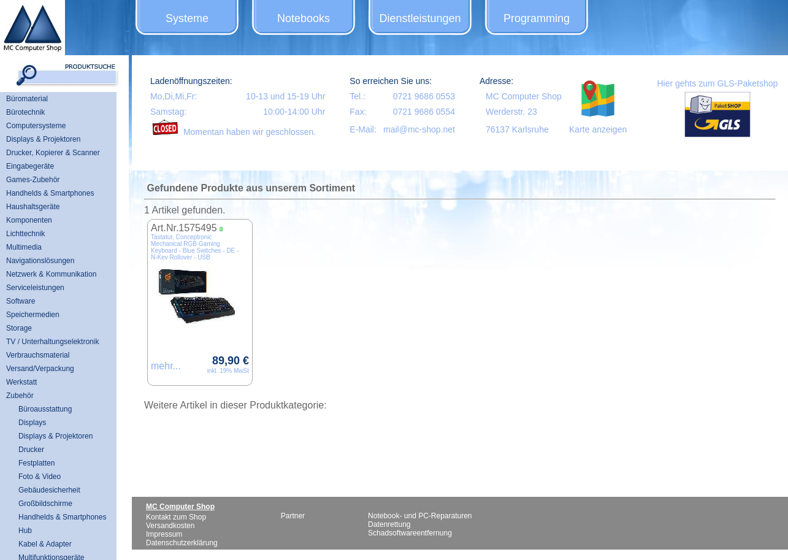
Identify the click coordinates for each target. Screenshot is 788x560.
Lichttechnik (25, 233)
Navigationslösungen (40, 260)
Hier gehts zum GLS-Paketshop (717, 83)
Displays (32, 422)
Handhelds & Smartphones (50, 193)
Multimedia (24, 247)
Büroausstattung (45, 409)
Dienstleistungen (420, 18)
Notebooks (303, 18)
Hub (25, 530)
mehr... (166, 366)
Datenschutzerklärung (182, 543)
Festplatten (36, 463)
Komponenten (29, 220)
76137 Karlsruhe (517, 129)
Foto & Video (39, 476)
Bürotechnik (25, 112)
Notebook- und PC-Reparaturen (420, 516)
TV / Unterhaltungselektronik (52, 341)
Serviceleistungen (35, 287)
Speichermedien (32, 314)
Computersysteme (36, 125)
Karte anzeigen (598, 129)
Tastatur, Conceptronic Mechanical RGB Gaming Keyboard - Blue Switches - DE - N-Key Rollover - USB (195, 247)
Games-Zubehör (32, 179)
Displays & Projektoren (43, 139)
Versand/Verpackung (40, 368)
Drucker (31, 449)
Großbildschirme (45, 503)
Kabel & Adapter (45, 544)
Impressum (164, 534)
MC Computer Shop (524, 96)
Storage (19, 328)
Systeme (187, 18)
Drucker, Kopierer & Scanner (53, 152)
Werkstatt (21, 382)
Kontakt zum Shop (176, 517)
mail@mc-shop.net (419, 129)
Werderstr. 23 (511, 112)
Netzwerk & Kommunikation (51, 274)
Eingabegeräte (30, 166)
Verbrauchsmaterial (37, 355)
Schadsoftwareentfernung (410, 533)
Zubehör (20, 395)
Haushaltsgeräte (32, 206)
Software (20, 301)
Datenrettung (389, 524)
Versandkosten (170, 525)
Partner (293, 516)
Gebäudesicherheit (49, 490)
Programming (536, 18)
